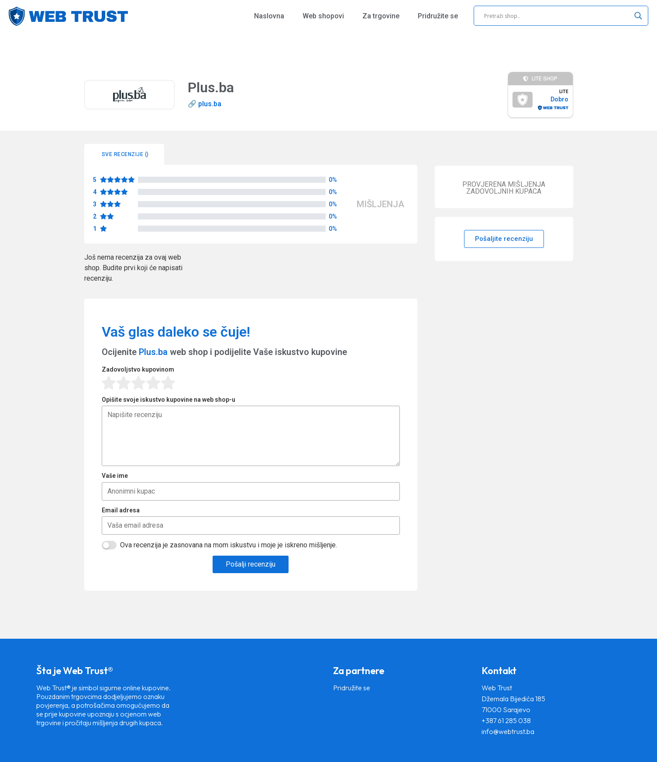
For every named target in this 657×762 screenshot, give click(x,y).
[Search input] (557, 16)
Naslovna (269, 16)
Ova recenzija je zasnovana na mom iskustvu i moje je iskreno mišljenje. (228, 545)
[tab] (124, 154)
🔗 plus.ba (204, 104)
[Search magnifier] (638, 16)
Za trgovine (380, 16)
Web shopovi (323, 16)
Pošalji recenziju (250, 564)
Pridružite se (438, 16)
